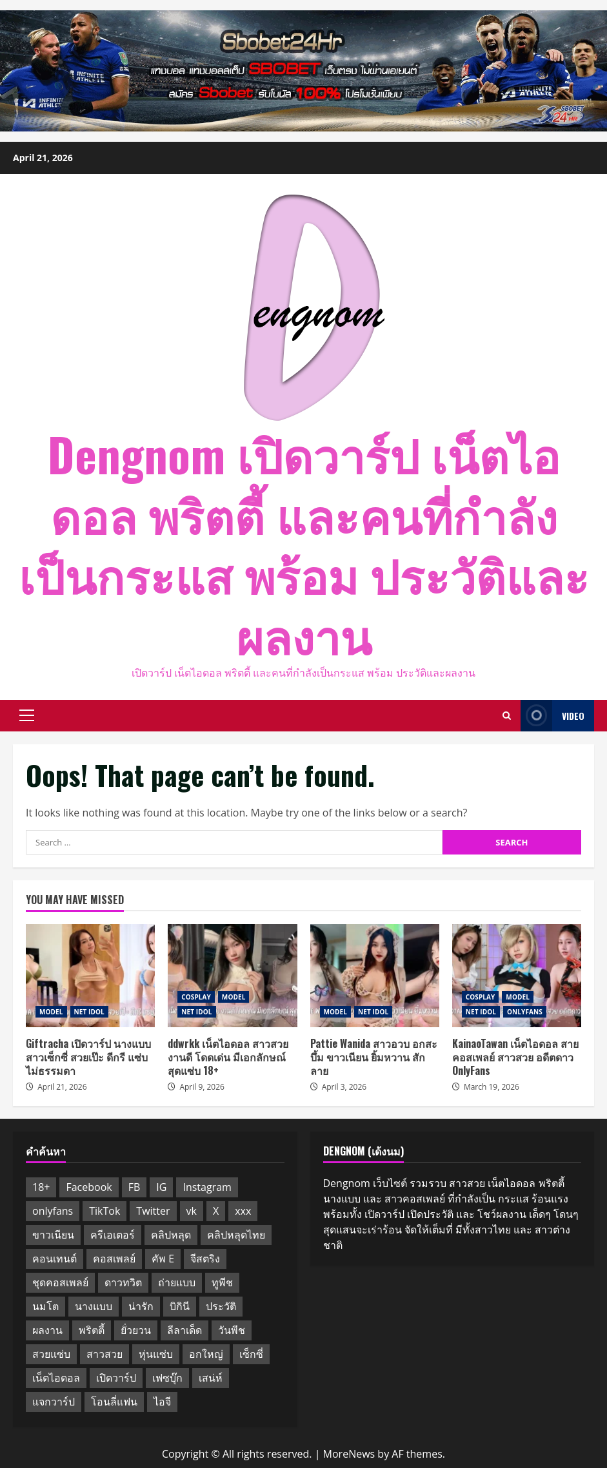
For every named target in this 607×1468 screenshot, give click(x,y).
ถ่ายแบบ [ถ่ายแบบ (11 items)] (176, 1282)
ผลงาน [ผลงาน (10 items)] (47, 1330)
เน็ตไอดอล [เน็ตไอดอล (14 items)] (56, 1378)
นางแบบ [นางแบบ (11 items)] (93, 1306)
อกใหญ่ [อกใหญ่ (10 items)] (206, 1354)
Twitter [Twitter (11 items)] (153, 1211)
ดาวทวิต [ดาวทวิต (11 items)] (123, 1282)
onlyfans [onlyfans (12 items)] (52, 1211)
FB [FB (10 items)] (134, 1187)
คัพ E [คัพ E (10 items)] (163, 1258)
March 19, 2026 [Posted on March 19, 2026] (491, 1086)
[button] (27, 715)
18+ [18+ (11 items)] (41, 1187)
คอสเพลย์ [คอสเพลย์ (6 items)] (114, 1258)
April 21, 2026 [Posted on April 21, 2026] (61, 1086)
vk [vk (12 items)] (191, 1211)
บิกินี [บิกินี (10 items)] (180, 1306)
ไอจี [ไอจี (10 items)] (162, 1402)
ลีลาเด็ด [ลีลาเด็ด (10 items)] (184, 1330)
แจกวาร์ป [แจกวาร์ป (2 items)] (53, 1402)
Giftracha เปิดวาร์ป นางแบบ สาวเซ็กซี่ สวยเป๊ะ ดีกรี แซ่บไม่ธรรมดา (90, 975)
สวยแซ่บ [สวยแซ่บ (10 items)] (51, 1354)
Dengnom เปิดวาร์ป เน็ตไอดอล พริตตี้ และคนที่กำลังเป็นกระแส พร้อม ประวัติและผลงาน (304, 544)
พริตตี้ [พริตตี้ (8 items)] (91, 1330)
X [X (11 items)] (216, 1211)
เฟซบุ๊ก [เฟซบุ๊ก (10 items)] (167, 1378)
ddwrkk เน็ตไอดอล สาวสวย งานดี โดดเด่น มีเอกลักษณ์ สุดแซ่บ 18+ (232, 975)
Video (552, 715)
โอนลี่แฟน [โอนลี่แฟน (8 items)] (114, 1402)
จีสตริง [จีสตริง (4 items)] (205, 1258)
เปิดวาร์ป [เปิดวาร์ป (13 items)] (116, 1378)
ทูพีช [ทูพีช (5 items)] (222, 1282)
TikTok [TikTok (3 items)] (104, 1211)
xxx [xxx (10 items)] (243, 1211)
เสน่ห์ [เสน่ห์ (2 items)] (211, 1378)
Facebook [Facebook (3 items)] (89, 1187)
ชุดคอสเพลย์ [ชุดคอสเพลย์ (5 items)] (60, 1282)
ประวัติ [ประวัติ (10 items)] (221, 1306)
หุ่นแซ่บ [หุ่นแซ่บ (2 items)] (156, 1354)
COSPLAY (196, 996)
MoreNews (349, 1454)
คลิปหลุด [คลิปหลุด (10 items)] (171, 1235)
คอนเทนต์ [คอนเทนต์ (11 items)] (54, 1258)
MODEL (51, 1011)
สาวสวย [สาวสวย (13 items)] (104, 1354)
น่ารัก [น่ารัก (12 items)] (141, 1306)
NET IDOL (89, 1011)
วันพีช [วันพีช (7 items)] (231, 1330)
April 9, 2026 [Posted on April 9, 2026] (201, 1086)
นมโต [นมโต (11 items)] (45, 1306)
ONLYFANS (524, 1011)
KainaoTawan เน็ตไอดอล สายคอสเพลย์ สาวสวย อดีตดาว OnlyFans (516, 975)
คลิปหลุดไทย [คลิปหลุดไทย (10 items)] (236, 1235)
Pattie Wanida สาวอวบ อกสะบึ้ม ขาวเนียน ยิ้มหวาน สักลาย (374, 975)
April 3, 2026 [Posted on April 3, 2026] (344, 1086)
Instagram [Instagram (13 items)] (207, 1187)
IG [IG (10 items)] (161, 1187)
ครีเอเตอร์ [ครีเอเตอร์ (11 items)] (112, 1235)
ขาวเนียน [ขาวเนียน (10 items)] (53, 1235)
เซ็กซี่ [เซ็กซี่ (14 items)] (251, 1354)
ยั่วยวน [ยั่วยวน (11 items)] (136, 1330)
